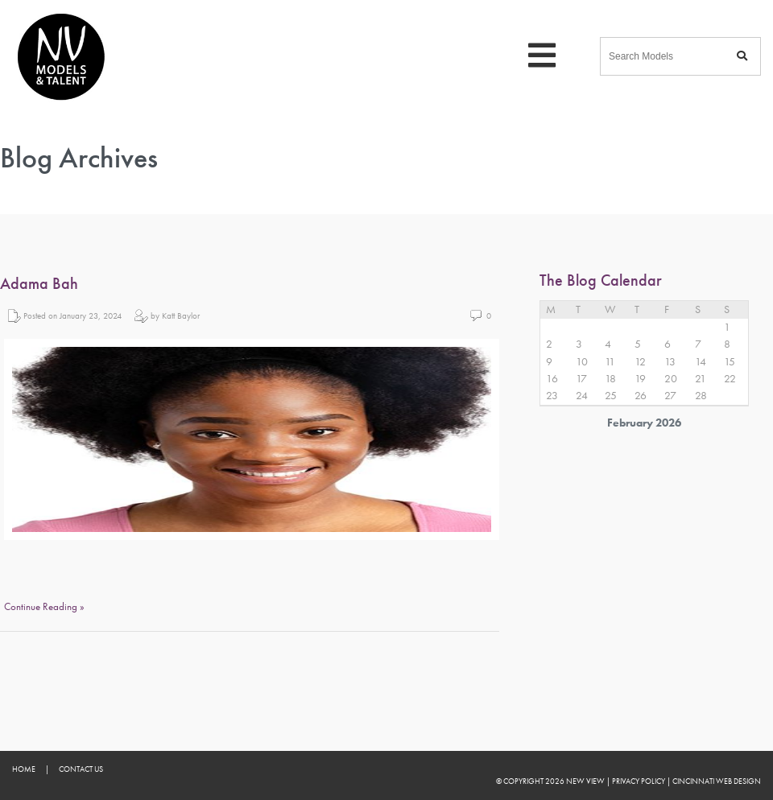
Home (23, 769)
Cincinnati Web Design (716, 781)
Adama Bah (39, 284)
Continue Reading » (44, 606)
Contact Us (81, 769)
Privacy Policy (638, 781)
